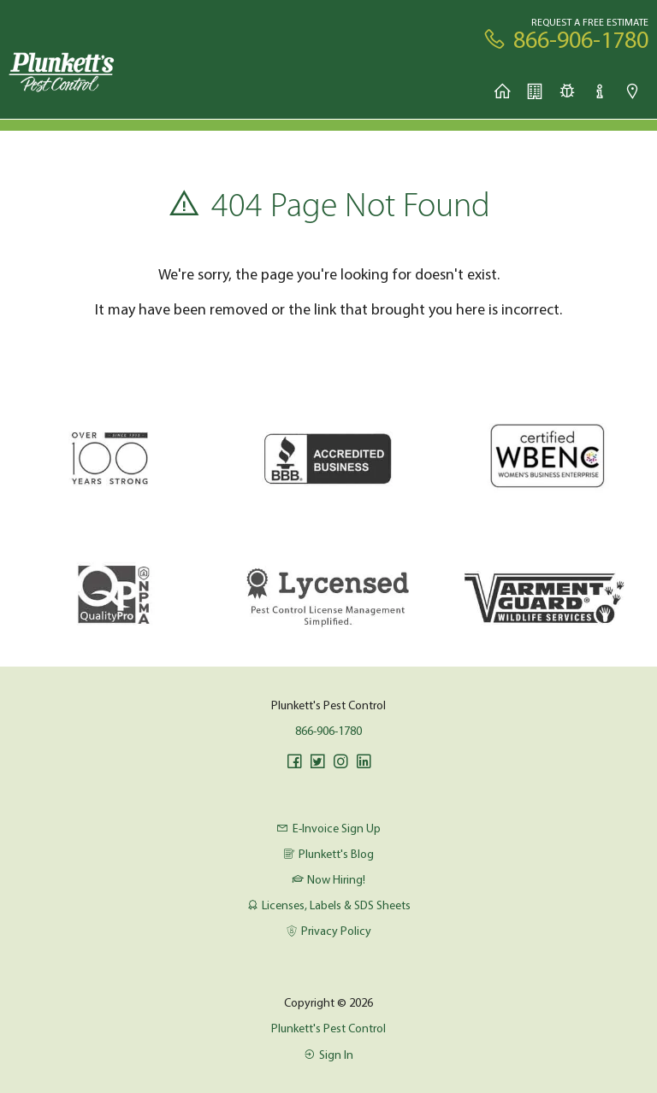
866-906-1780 (328, 730)
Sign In (328, 1054)
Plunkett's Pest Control (328, 1028)
